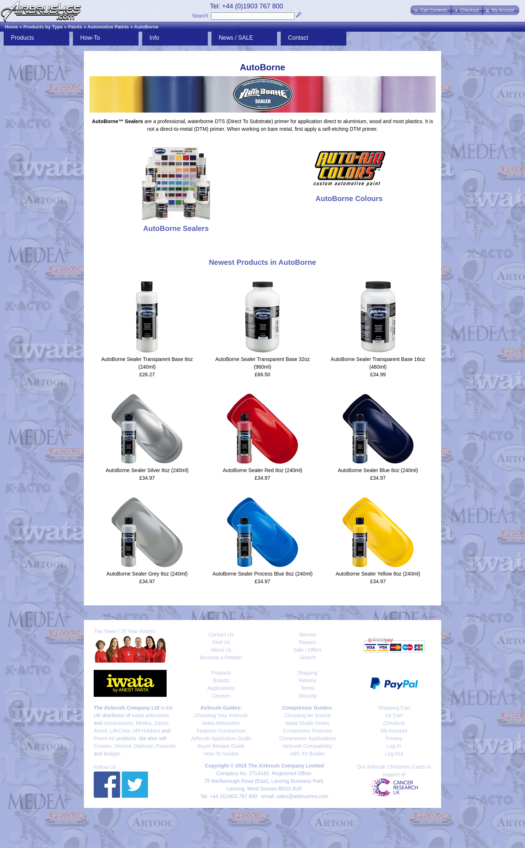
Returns (307, 680)
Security (307, 696)
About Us (221, 650)
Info (154, 38)
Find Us (221, 642)
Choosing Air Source (307, 715)
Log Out (394, 754)
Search (200, 16)
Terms (307, 688)
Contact (298, 38)
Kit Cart (393, 715)
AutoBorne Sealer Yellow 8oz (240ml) (378, 574)
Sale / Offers (307, 650)
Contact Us (221, 634)
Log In (394, 746)
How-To (90, 38)
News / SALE (236, 38)
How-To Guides (221, 754)
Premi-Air (104, 738)
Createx (103, 746)
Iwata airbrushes (150, 715)
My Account (394, 731)
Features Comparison (221, 731)
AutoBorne (146, 27)
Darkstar (143, 746)
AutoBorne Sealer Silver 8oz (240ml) (147, 470)
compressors (118, 723)
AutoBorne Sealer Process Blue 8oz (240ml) (263, 574)
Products (22, 38)
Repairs (307, 642)
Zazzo (161, 723)
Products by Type (43, 27)
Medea (143, 723)
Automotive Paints (108, 27)
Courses (220, 696)
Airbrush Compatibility (307, 746)
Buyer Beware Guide (221, 746)
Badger (112, 754)
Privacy (394, 738)
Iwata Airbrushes (221, 723)
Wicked (122, 746)
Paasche (165, 746)
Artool (100, 731)
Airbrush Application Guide (221, 738)
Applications (221, 688)
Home (11, 27)
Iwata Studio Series (307, 723)
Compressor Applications (307, 738)
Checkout (394, 723)
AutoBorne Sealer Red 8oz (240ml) (262, 470)
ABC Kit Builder (307, 754)
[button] (431, 10)
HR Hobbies (146, 731)
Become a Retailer (221, 657)
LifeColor (120, 731)
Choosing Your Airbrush (221, 715)
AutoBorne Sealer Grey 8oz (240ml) (147, 574)
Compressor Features (307, 731)
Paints (75, 27)
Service (307, 634)
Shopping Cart (394, 708)
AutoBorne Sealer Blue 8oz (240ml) (378, 470)
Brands (221, 680)
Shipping (308, 673)
